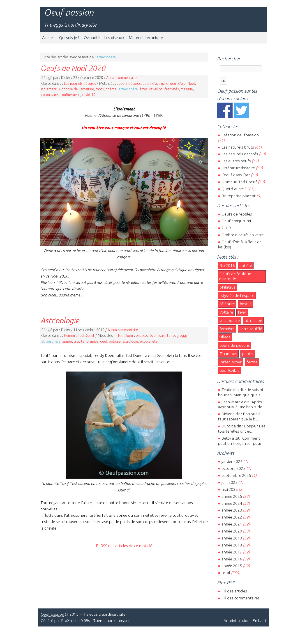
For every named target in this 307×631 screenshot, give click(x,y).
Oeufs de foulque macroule (235, 276)
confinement (70, 95)
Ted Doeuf (125, 335)
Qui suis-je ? (69, 37)
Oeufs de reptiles (237, 214)
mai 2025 (230, 489)
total (226, 573)
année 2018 (232, 545)
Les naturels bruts (238, 147)
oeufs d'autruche (155, 83)
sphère (246, 265)
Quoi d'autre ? (234, 189)
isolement (49, 89)
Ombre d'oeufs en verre (243, 235)
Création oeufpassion (240, 135)
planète (92, 341)
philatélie (227, 287)
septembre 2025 (236, 475)
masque (187, 89)
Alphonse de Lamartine (76, 89)
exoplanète (149, 341)
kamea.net (122, 620)
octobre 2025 (233, 468)
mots (100, 89)
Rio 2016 (227, 265)
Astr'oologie (59, 320)
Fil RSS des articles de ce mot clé (124, 546)
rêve (152, 335)
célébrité (227, 304)
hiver (242, 312)
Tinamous (228, 353)
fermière (227, 329)
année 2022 (232, 517)
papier (247, 353)
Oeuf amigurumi (236, 221)
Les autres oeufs (236, 161)
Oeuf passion (69, 12)
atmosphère (128, 89)
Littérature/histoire (238, 168)
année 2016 (232, 559)
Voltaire (226, 312)
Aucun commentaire (121, 78)
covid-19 (88, 95)
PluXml (67, 620)
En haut (259, 620)
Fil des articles (234, 591)
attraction (253, 320)
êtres (143, 89)
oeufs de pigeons (234, 345)
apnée (67, 341)
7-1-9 (226, 228)
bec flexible (229, 370)
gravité (79, 341)
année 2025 (232, 496)
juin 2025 (230, 482)
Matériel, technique (146, 37)
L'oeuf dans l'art (236, 175)
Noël (191, 83)
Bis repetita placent (239, 196)
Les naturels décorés (80, 83)
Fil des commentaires (241, 598)
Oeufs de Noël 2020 (72, 68)
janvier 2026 (232, 461)
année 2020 (232, 531)
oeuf (103, 341)
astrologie (130, 341)
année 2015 (232, 566)
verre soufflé (251, 329)
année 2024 (232, 503)
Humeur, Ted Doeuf (79, 335)
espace (141, 335)
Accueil (48, 37)
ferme (252, 362)
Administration (236, 620)
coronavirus (50, 95)
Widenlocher (230, 362)
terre (171, 335)
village (225, 337)
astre (161, 335)
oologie (115, 341)
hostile (246, 304)
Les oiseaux (114, 37)
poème (111, 89)
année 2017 (232, 552)
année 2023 (232, 510)
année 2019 (232, 538)
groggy (182, 335)
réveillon (156, 89)
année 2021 (232, 524)
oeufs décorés (130, 83)
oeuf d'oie (178, 83)
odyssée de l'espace (236, 295)
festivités (171, 89)
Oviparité (92, 37)
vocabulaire (229, 320)
